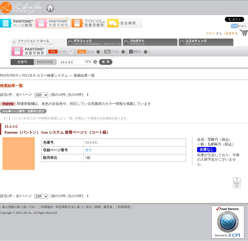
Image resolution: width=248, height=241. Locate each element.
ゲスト (210, 33)
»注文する (231, 33)
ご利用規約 (45, 207)
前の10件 (59, 95)
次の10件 (75, 95)
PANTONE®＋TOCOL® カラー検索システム (34, 75)
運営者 (107, 207)
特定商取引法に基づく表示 (74, 207)
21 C (88, 150)
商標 (98, 207)
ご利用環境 (122, 207)
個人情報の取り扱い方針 (18, 207)
